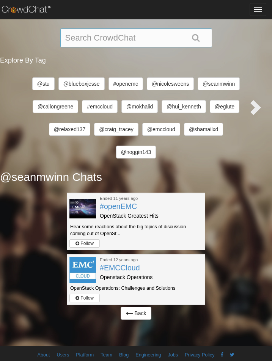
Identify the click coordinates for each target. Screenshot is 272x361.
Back (136, 313)
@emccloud (161, 129)
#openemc (125, 84)
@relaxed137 (70, 129)
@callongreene (55, 107)
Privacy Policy (199, 355)
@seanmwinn (219, 84)
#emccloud (100, 107)
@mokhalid (139, 107)
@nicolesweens (170, 84)
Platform (85, 355)
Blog (124, 355)
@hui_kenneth (184, 107)
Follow (84, 243)
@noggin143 (136, 152)
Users (63, 355)
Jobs (173, 355)
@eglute (224, 107)
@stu (43, 84)
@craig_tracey (116, 129)
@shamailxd (203, 129)
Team (106, 355)
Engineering (148, 355)
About (44, 355)
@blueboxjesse (81, 84)
